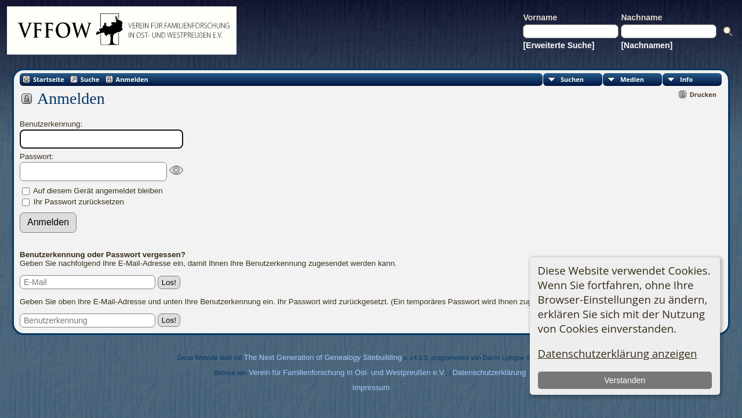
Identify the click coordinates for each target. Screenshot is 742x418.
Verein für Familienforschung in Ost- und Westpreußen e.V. (347, 372)
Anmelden (132, 79)
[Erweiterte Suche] (558, 45)
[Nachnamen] (646, 45)
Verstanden (624, 380)
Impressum (371, 387)
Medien (632, 79)
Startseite (48, 79)
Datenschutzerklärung (489, 372)
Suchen (572, 79)
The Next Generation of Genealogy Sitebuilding (323, 357)
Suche (90, 79)
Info (686, 79)
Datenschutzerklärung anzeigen (617, 353)
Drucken (702, 94)
